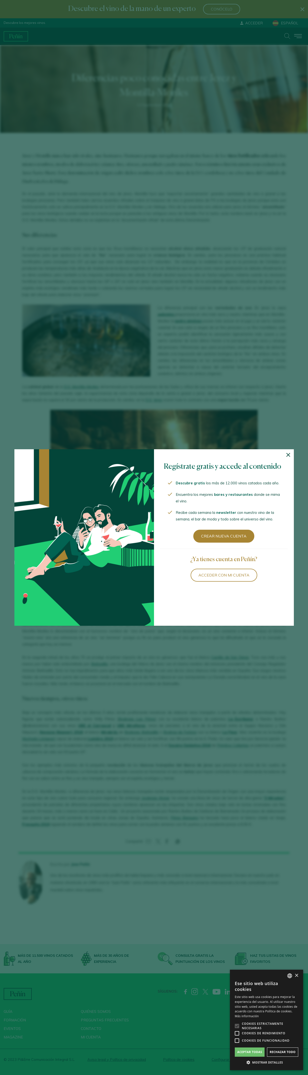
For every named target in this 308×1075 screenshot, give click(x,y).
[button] (266, 1062)
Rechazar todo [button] (283, 1052)
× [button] (296, 975)
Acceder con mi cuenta (223, 575)
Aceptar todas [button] (249, 1052)
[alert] (266, 1020)
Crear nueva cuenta (223, 536)
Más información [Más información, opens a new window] (247, 1016)
